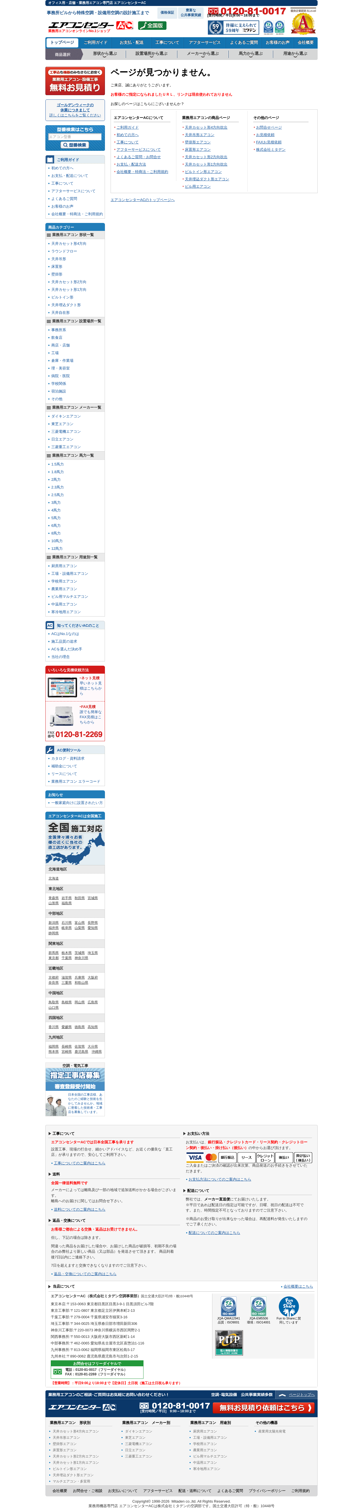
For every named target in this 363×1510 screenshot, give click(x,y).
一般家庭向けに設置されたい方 (77, 803)
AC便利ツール (69, 750)
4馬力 (56, 510)
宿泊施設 (58, 391)
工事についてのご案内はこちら (79, 1163)
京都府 (53, 977)
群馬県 (53, 953)
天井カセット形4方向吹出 (206, 127)
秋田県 (80, 898)
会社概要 (306, 42)
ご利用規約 (300, 1491)
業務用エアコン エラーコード (75, 781)
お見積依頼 (265, 135)
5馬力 (56, 518)
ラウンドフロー (64, 251)
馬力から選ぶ (251, 53)
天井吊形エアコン (199, 135)
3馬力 (56, 502)
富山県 (80, 923)
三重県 (67, 983)
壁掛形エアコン (198, 142)
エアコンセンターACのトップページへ (143, 200)
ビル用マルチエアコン (69, 596)
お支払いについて (123, 1491)
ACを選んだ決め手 (66, 649)
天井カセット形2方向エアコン (76, 1456)
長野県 (93, 923)
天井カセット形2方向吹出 (206, 157)
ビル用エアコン (198, 186)
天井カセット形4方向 (68, 243)
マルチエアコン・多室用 (71, 1481)
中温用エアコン (64, 604)
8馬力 (56, 533)
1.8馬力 (57, 472)
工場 (55, 353)
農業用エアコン (64, 589)
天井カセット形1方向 (68, 289)
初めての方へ (128, 135)
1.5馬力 (57, 464)
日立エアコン (62, 439)
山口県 (53, 1008)
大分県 (93, 1047)
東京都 (53, 958)
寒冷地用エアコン (66, 612)
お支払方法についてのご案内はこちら (220, 1179)
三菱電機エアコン (66, 431)
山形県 (53, 903)
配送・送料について (195, 1491)
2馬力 (56, 479)
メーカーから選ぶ (203, 53)
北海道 (53, 878)
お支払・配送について (69, 176)
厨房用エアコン (64, 566)
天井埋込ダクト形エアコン (207, 179)
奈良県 (53, 983)
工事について (167, 42)
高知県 (93, 1027)
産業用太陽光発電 (272, 1431)
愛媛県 (67, 1027)
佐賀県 (80, 1047)
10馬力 (57, 541)
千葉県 (67, 958)
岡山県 (80, 1002)
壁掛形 (56, 274)
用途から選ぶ (295, 53)
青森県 (53, 898)
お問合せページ (269, 127)
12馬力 (57, 548)
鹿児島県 (81, 1052)
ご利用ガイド (95, 42)
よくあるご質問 (244, 42)
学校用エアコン (64, 581)
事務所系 (58, 330)
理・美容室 (60, 368)
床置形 (56, 266)
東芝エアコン (62, 424)
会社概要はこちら (298, 1286)
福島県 (67, 903)
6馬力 (56, 525)
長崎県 (67, 1047)
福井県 (53, 928)
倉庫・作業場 (62, 360)
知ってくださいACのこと (78, 625)
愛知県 (93, 928)
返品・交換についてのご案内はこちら (85, 1274)
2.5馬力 (57, 495)
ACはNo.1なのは (65, 634)
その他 (56, 399)
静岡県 (53, 933)
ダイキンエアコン (66, 416)
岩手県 (67, 898)
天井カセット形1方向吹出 (206, 164)
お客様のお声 (278, 42)
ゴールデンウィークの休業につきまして (75, 110)
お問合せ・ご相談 (87, 1491)
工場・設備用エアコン (69, 573)
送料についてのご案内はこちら (79, 1209)
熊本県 (53, 1052)
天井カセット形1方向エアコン (76, 1463)
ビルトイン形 (62, 297)
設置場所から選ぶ (151, 53)
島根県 (67, 1002)
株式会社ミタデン (271, 149)
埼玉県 (93, 953)
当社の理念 (60, 657)
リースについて (64, 774)
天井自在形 (60, 312)
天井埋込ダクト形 (66, 305)
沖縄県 (97, 1052)
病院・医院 (60, 376)
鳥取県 (53, 1002)
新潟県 (53, 923)
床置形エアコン (198, 149)
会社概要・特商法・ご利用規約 (142, 172)
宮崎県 (67, 1052)
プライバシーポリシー (267, 1491)
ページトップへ (302, 1394)
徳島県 (80, 1027)
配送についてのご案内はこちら (214, 1233)
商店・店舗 (60, 345)
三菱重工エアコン (66, 447)
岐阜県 (67, 928)
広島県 (93, 1002)
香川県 (53, 1027)
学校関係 (58, 383)
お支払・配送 (131, 42)
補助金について (64, 766)
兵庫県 (80, 977)
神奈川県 (81, 958)
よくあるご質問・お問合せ (139, 157)
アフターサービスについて (139, 149)
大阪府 (93, 977)
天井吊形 (58, 259)
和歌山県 (81, 983)
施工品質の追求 (64, 641)
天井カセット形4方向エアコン (76, 1431)
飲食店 (56, 337)
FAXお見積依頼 (269, 142)
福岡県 (53, 1047)
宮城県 (93, 898)
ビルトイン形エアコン (203, 172)
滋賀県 (67, 977)
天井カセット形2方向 (68, 282)
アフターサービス (205, 42)
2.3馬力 (57, 487)
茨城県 (80, 953)
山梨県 (80, 928)
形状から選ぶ (105, 53)
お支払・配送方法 (131, 164)
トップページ (62, 42)
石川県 (67, 923)
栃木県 (67, 953)
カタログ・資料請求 (68, 758)
